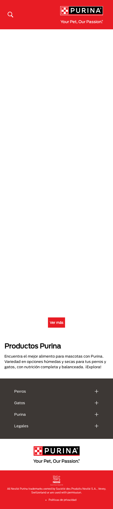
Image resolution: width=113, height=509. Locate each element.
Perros (20, 391)
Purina (20, 414)
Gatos (19, 403)
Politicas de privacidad (62, 499)
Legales (21, 426)
